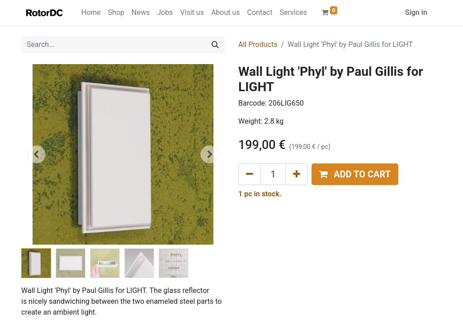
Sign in (416, 12)
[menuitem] (91, 13)
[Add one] (296, 174)
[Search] (215, 44)
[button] (36, 154)
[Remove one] (249, 174)
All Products (257, 44)
